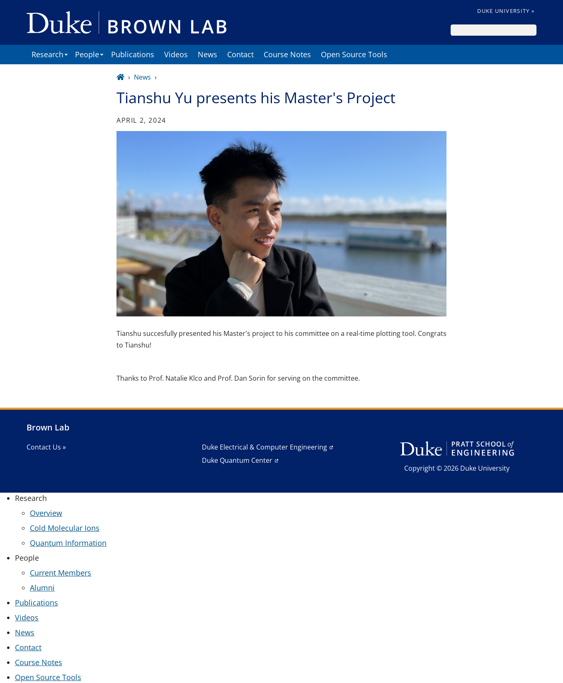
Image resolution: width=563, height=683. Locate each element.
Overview (46, 513)
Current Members (60, 573)
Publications (132, 54)
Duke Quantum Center (237, 460)
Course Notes (287, 54)
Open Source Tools (354, 54)
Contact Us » (46, 447)
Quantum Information (68, 543)
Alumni (42, 588)
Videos (176, 54)
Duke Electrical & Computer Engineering (264, 447)
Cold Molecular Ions (64, 528)
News (207, 54)
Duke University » (505, 11)
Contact (240, 54)
